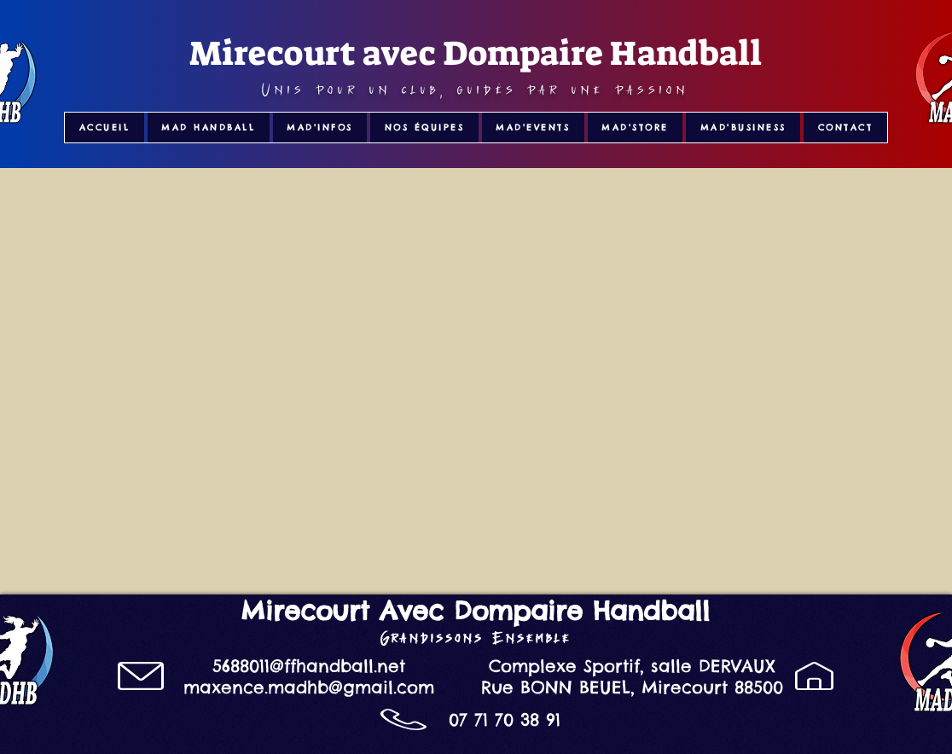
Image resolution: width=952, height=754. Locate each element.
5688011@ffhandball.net (308, 665)
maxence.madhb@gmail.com (308, 687)
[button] (209, 127)
